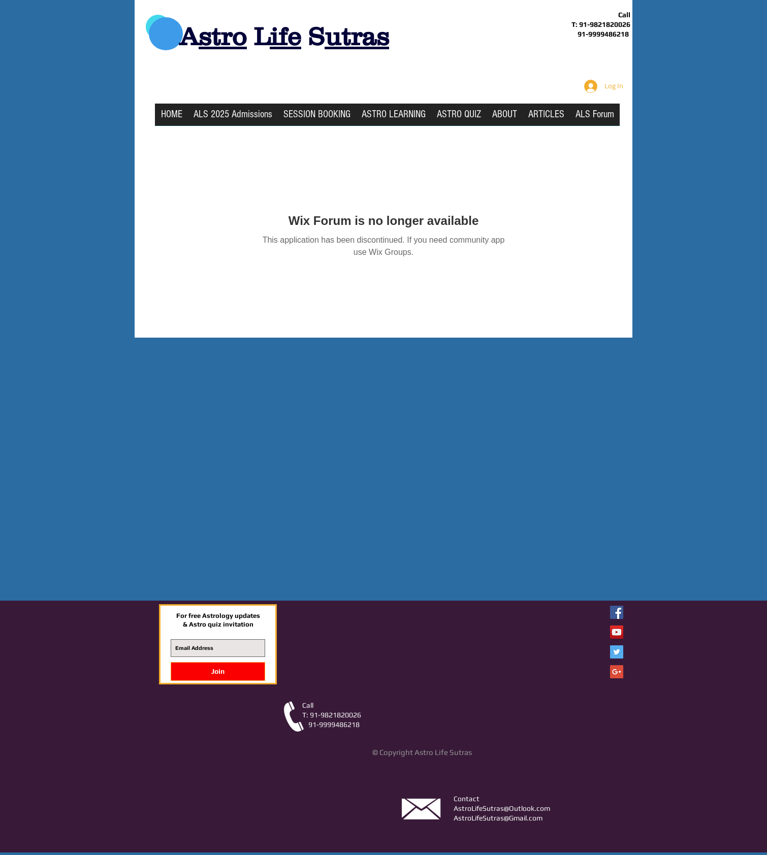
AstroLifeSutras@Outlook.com (502, 808)
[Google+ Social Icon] (616, 671)
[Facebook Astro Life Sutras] (616, 612)
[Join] (218, 671)
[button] (393, 118)
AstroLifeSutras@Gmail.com (498, 818)
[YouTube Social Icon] (616, 632)
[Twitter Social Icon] (616, 652)
